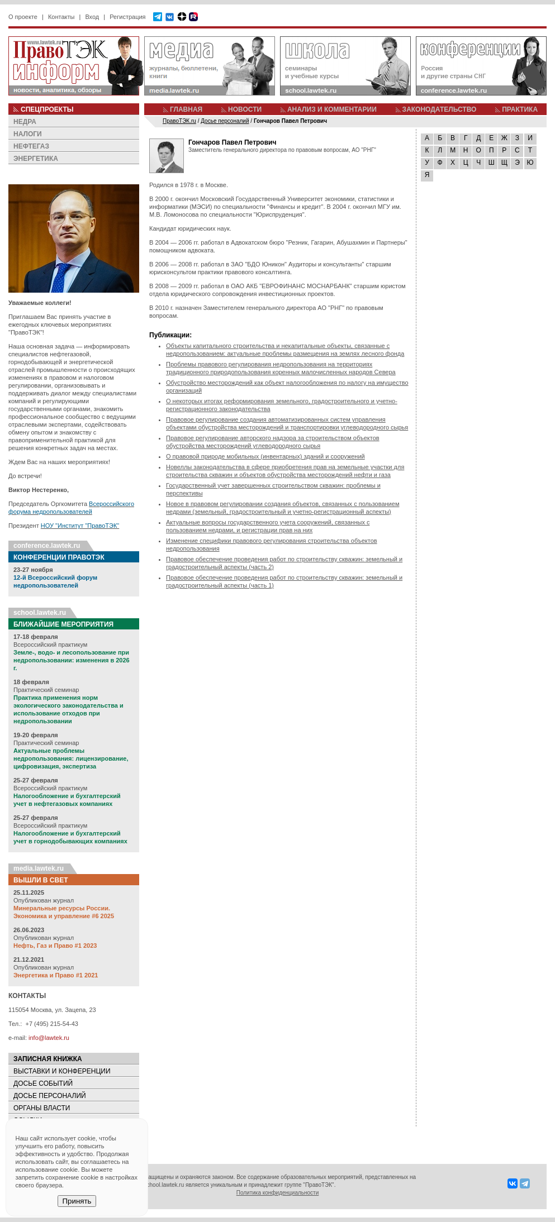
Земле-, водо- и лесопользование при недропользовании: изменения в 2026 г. (71, 660)
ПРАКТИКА (520, 109)
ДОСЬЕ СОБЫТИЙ (43, 1083)
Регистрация (127, 16)
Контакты (61, 16)
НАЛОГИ (27, 134)
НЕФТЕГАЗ (31, 146)
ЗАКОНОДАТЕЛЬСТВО (439, 109)
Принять (76, 1201)
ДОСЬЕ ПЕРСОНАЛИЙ (49, 1096)
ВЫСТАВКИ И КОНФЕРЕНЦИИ (62, 1071)
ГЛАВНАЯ (186, 109)
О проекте (22, 16)
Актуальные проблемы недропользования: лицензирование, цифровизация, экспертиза (70, 758)
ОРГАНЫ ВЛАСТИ (41, 1108)
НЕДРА (24, 122)
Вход (92, 16)
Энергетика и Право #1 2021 (55, 975)
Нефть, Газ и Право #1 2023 (55, 945)
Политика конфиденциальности (277, 1193)
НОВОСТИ (245, 109)
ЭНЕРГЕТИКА (35, 159)
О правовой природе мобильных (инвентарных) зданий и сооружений (265, 456)
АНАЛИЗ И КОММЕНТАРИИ (332, 109)
